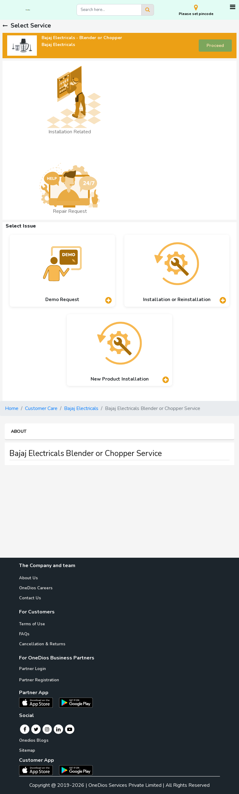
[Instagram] (47, 729)
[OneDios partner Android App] (76, 702)
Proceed (215, 46)
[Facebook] (24, 729)
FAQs (24, 634)
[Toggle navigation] (232, 7)
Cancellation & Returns (42, 644)
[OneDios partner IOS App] (38, 702)
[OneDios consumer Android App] (76, 769)
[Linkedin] (58, 729)
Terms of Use (32, 624)
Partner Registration (39, 680)
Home (11, 408)
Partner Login (32, 669)
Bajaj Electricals (81, 408)
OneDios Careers (35, 588)
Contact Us (30, 598)
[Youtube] (69, 729)
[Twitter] (36, 729)
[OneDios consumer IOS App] (38, 769)
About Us (28, 578)
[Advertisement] (119, 514)
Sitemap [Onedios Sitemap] (27, 750)
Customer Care (41, 408)
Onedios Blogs (33, 740)
